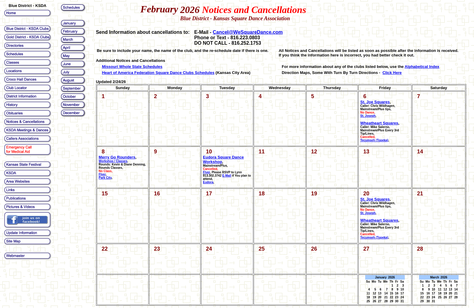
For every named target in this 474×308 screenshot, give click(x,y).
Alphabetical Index (421, 66)
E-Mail (226, 175)
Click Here (392, 72)
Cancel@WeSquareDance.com (248, 32)
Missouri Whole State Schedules (132, 66)
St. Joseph (368, 115)
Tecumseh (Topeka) (374, 140)
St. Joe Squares (375, 102)
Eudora (208, 182)
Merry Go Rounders (117, 157)
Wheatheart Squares (379, 123)
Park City (105, 177)
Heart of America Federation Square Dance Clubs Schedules (158, 72)
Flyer (206, 172)
